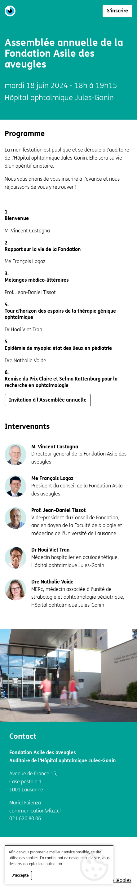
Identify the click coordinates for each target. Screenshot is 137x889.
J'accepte (20, 878)
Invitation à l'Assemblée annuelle (47, 400)
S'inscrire (117, 11)
